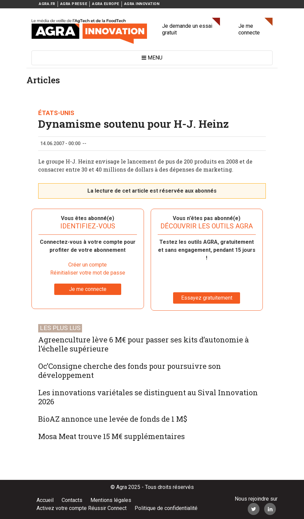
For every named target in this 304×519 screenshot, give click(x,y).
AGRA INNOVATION (142, 4)
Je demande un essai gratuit (187, 29)
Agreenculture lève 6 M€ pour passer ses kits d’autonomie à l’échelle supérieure (143, 344)
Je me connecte (249, 29)
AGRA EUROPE (105, 4)
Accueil (45, 500)
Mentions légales (110, 500)
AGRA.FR (47, 4)
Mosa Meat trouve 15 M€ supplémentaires (111, 436)
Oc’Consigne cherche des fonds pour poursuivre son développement (129, 370)
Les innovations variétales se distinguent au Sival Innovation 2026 (148, 397)
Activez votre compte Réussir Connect (81, 508)
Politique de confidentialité (166, 508)
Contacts (72, 500)
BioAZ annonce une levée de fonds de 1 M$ (112, 419)
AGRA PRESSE (73, 4)
